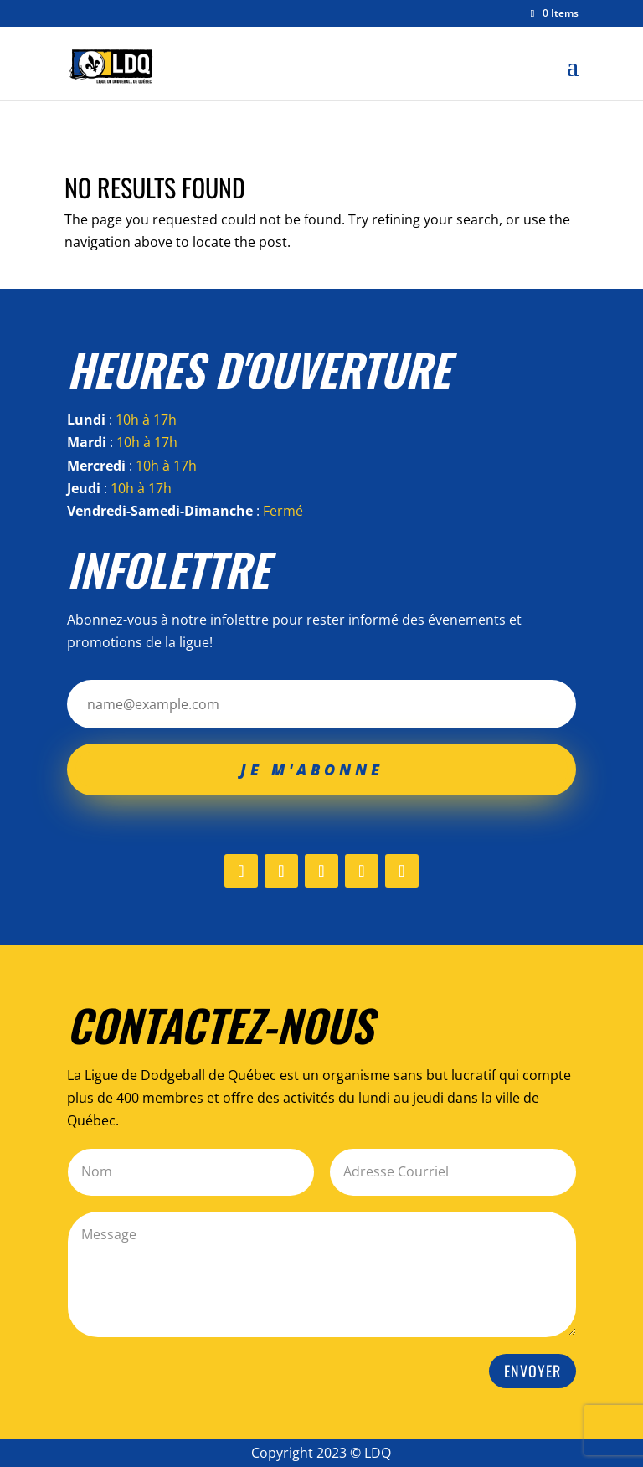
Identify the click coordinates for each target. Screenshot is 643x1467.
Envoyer (532, 1371)
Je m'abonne (311, 769)
